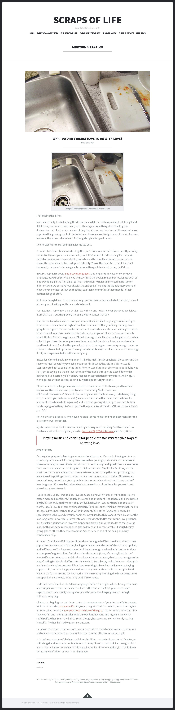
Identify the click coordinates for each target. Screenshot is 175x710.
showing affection (87, 682)
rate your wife (66, 606)
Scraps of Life (87, 20)
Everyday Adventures (47, 33)
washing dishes (101, 682)
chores (69, 679)
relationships (73, 682)
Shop (32, 33)
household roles (131, 679)
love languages (61, 682)
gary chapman (92, 679)
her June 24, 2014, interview (98, 431)
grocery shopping (106, 679)
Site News (141, 33)
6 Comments (115, 682)
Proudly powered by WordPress (34, 702)
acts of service (59, 679)
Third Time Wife (126, 33)
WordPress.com (72, 702)
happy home (119, 679)
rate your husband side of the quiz (83, 610)
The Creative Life (69, 33)
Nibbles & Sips (109, 33)
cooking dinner (79, 679)
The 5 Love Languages (77, 273)
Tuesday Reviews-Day (90, 33)
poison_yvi (105, 208)
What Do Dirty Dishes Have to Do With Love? (87, 139)
